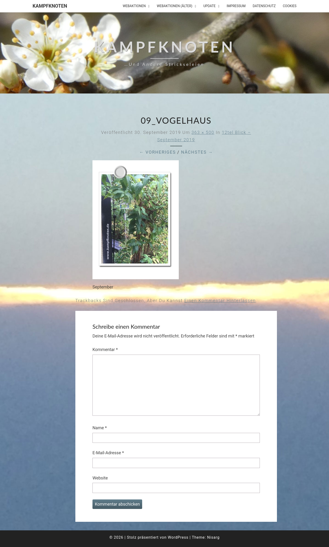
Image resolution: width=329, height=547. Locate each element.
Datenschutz (264, 6)
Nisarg (213, 537)
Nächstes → (197, 152)
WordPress (178, 537)
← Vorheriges (157, 152)
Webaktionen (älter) (174, 6)
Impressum (236, 6)
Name (99, 427)
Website (100, 477)
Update (209, 6)
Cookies (289, 6)
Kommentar (105, 349)
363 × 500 (203, 132)
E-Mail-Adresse (108, 452)
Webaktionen (134, 6)
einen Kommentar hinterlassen (220, 300)
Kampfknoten (50, 6)
